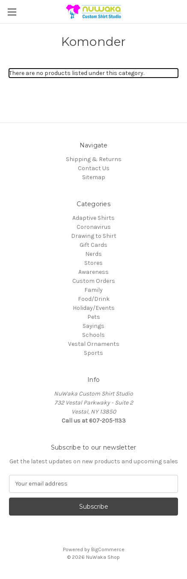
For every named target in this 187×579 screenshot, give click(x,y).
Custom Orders (93, 281)
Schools (93, 335)
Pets (93, 317)
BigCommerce (108, 549)
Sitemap (93, 177)
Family (93, 290)
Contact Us (94, 168)
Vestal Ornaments (93, 344)
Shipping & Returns (94, 159)
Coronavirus (94, 227)
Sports (93, 353)
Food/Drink (94, 299)
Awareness (93, 272)
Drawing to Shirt (93, 236)
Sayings (93, 326)
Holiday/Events (94, 308)
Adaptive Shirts (93, 218)
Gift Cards (93, 245)
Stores (93, 263)
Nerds (93, 254)
